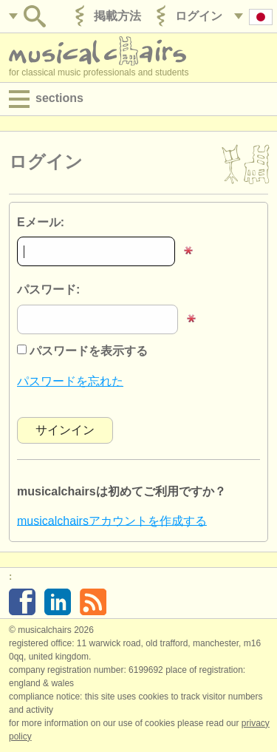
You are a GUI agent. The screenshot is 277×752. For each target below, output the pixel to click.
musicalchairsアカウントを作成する (112, 520)
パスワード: (48, 289)
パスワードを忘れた (70, 381)
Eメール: (40, 222)
